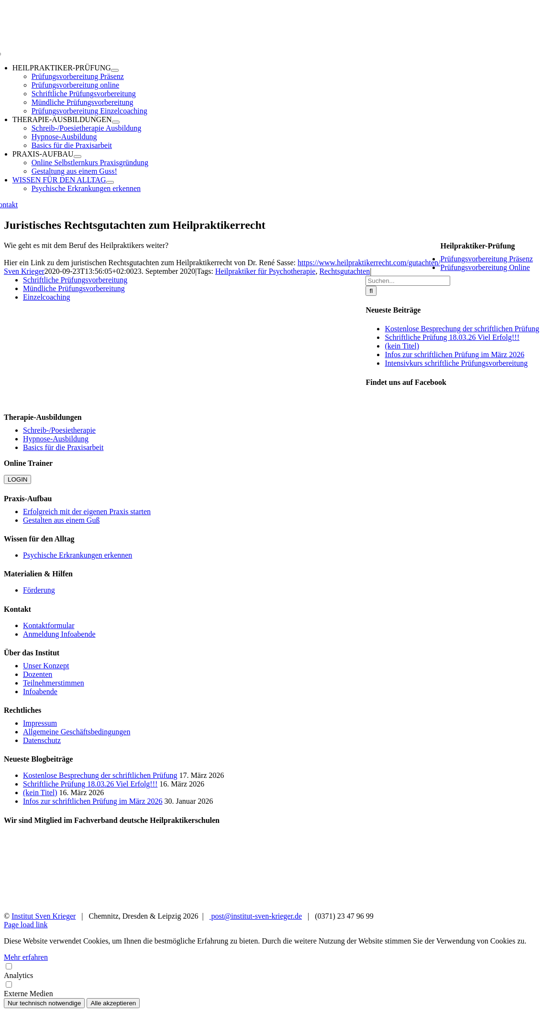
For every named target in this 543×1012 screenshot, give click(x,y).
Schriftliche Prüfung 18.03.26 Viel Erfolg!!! (452, 337)
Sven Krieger (24, 271)
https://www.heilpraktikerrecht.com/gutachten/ (369, 263)
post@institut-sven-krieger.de (256, 916)
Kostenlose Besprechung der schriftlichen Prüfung (462, 329)
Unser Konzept (46, 666)
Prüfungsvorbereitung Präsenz (486, 259)
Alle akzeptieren (113, 1003)
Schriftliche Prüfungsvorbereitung (75, 280)
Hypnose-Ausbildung (56, 439)
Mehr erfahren (26, 957)
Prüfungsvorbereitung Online (485, 267)
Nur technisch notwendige (44, 1003)
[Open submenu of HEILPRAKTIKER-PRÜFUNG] (115, 70)
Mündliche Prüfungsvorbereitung (74, 288)
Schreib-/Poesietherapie (59, 430)
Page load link (26, 925)
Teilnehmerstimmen (53, 683)
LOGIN (17, 479)
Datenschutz (42, 740)
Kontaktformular (49, 625)
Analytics (271, 970)
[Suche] (371, 291)
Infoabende (40, 691)
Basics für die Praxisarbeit (63, 447)
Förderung (39, 590)
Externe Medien (271, 989)
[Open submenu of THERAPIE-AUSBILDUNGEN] (116, 122)
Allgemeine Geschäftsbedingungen (76, 732)
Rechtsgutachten (344, 271)
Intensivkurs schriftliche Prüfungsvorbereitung (456, 363)
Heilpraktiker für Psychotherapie (265, 271)
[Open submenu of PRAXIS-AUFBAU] (77, 156)
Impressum (40, 723)
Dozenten (37, 674)
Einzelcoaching (46, 297)
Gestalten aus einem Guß (61, 520)
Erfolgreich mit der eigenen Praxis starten (87, 511)
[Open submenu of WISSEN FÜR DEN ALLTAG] (110, 182)
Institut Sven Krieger (43, 916)
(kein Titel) (402, 346)
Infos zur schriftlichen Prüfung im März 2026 (454, 354)
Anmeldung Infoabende (59, 634)
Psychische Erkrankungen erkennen (77, 555)
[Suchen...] (408, 281)
